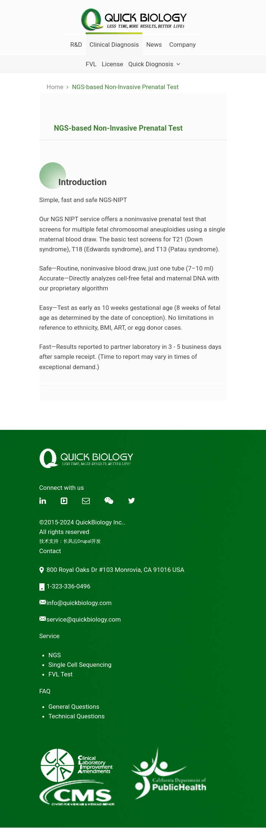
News (154, 44)
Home (55, 87)
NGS (55, 655)
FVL (91, 64)
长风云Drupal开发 (82, 541)
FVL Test (61, 674)
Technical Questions (77, 716)
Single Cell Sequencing (80, 664)
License (112, 64)
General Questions (74, 706)
